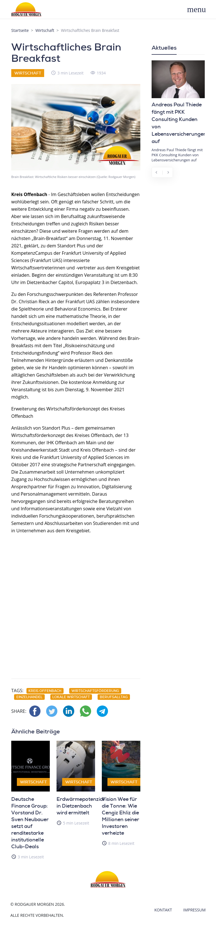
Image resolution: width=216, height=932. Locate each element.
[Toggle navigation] (199, 9)
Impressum (194, 910)
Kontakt (163, 910)
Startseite (20, 30)
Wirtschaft (44, 30)
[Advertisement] (75, 603)
